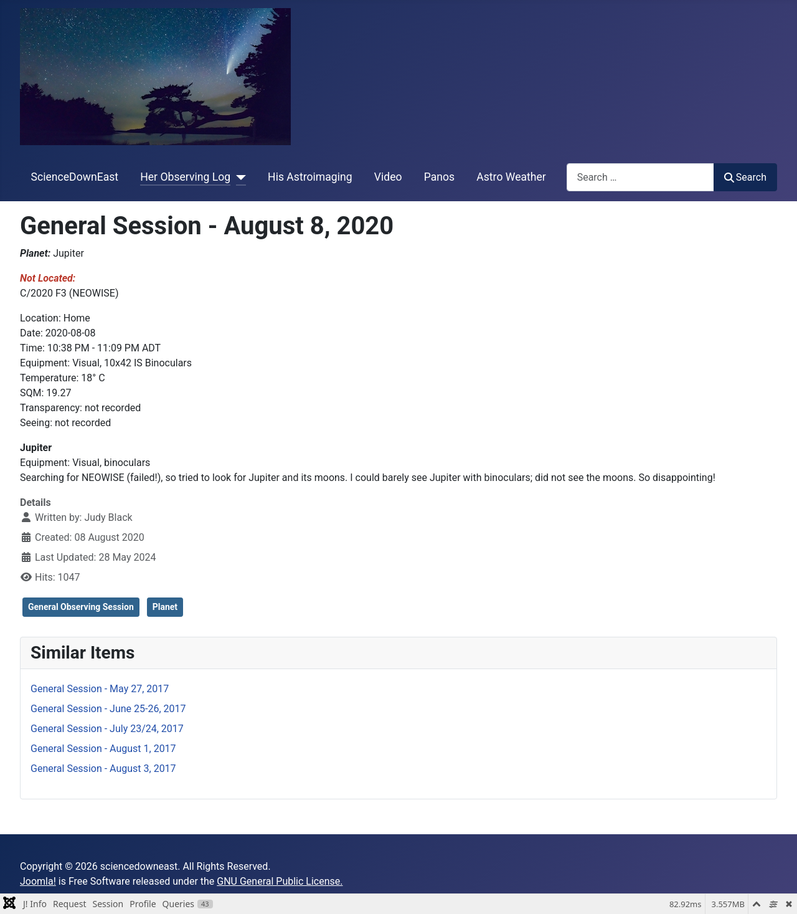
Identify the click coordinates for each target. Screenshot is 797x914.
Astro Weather (510, 177)
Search (745, 177)
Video (388, 177)
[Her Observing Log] (238, 177)
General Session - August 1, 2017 (103, 749)
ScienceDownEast (74, 177)
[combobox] (640, 177)
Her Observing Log (185, 177)
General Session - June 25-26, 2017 (108, 709)
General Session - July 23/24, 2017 (107, 729)
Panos (439, 177)
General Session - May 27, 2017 (100, 689)
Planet (165, 607)
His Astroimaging (310, 177)
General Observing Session (81, 607)
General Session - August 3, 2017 (103, 768)
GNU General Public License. (279, 881)
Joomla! (38, 881)
